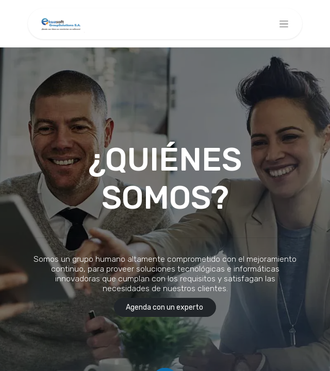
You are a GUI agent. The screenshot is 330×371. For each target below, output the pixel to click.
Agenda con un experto (165, 307)
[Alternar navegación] (284, 23)
